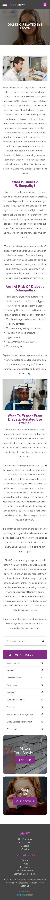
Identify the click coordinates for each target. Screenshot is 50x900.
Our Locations (25, 801)
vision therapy (13, 662)
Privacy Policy (37, 882)
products (11, 706)
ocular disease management (19, 721)
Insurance (25, 867)
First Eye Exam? (25, 870)
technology (12, 728)
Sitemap (25, 885)
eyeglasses (12, 684)
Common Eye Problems (25, 873)
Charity (25, 849)
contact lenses (14, 677)
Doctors (25, 845)
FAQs (25, 863)
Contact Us (25, 842)
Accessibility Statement (16, 882)
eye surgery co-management (20, 714)
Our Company (25, 839)
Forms (25, 860)
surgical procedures (16, 699)
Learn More (25, 759)
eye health (11, 692)
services (10, 670)
